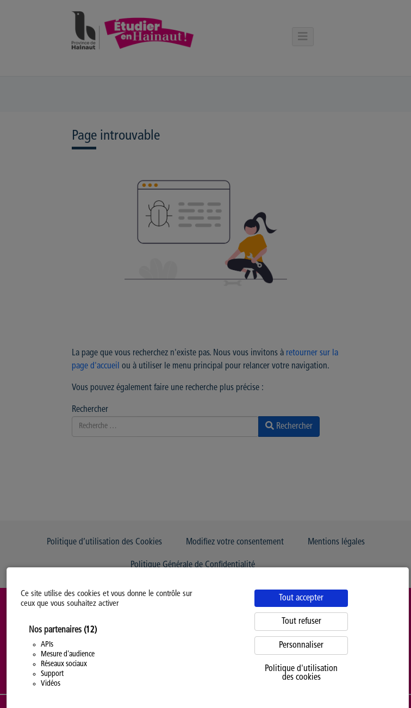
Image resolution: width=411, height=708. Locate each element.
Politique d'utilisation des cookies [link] (301, 673)
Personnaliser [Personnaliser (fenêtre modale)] (301, 645)
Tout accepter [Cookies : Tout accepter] (301, 598)
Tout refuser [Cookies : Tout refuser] (301, 621)
